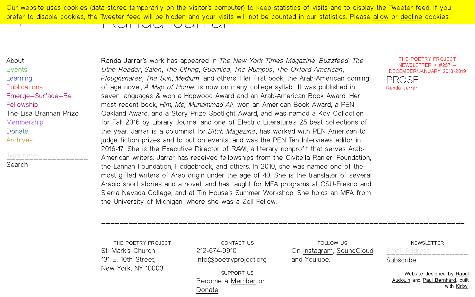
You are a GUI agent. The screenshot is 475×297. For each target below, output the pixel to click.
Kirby (462, 286)
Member (243, 281)
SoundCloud (355, 250)
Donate (17, 131)
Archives (19, 140)
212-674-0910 (216, 250)
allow (381, 16)
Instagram (318, 250)
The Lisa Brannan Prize (42, 113)
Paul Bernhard (439, 280)
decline (411, 16)
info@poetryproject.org (231, 259)
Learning (19, 78)
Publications (24, 87)
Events (16, 69)
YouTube (317, 259)
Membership (24, 122)
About (15, 60)
